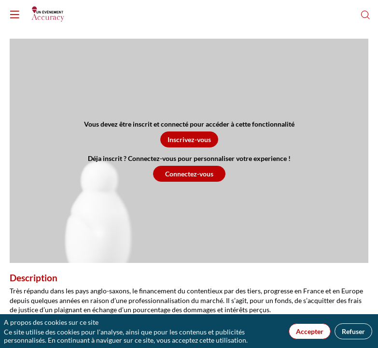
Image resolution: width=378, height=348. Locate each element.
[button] (189, 139)
